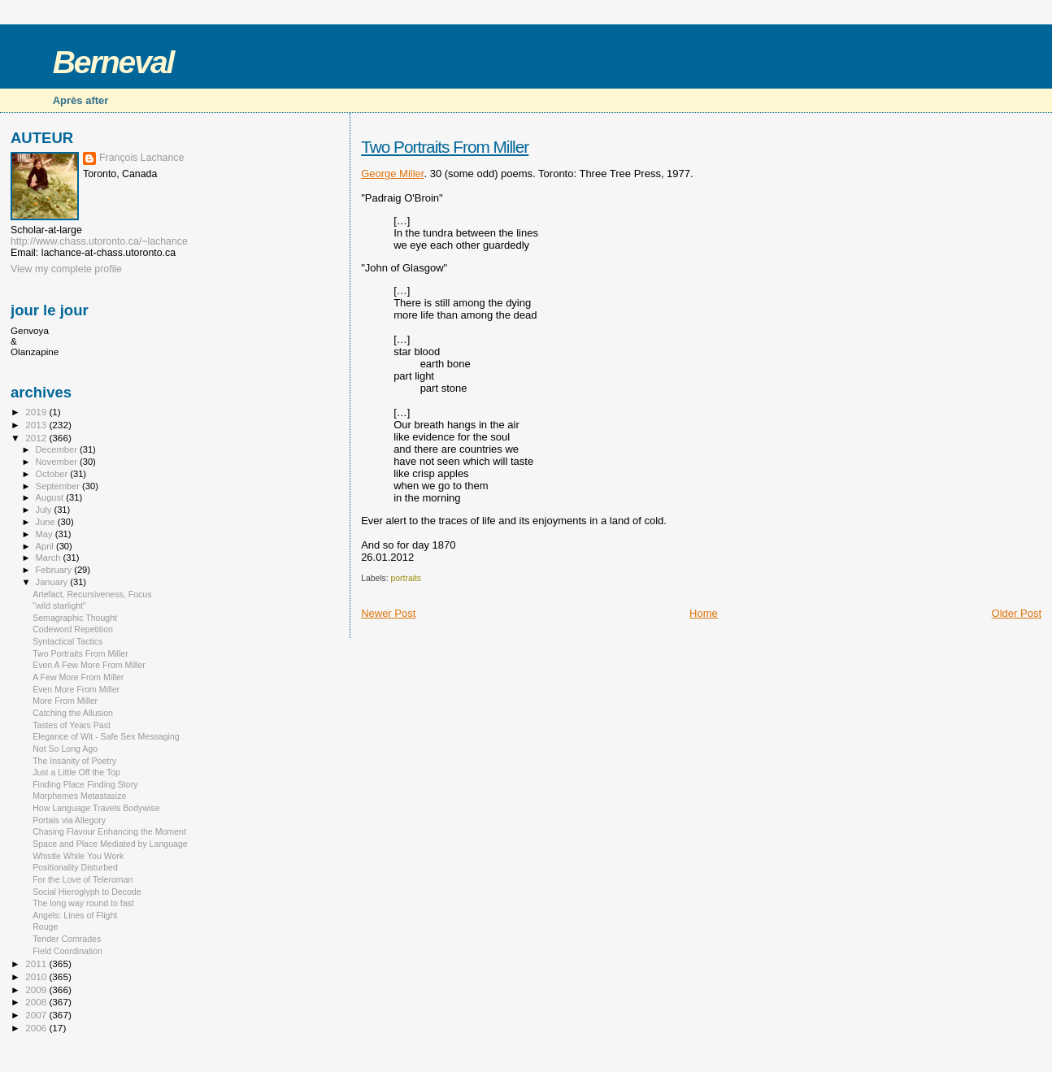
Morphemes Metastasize (79, 796)
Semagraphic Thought (75, 618)
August (51, 497)
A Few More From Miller (78, 677)
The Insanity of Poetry (74, 761)
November (58, 462)
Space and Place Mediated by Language (110, 843)
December (58, 449)
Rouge (45, 926)
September (59, 486)
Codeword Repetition (73, 629)
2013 (37, 424)
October (53, 474)
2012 (37, 437)
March (49, 557)
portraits (406, 578)
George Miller (392, 173)
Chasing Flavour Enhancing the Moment (109, 831)
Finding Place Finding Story (85, 784)
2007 (37, 1014)
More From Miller (65, 700)
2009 (37, 989)
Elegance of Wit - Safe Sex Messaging (106, 736)
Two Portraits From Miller (444, 146)
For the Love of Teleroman (83, 879)
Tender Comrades (67, 939)
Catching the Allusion (73, 713)
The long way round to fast (83, 903)
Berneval (113, 62)
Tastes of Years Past (72, 725)
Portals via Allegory (69, 820)
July (45, 509)
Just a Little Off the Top (76, 772)
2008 (37, 1001)
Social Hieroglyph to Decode (87, 891)
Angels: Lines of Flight (75, 915)
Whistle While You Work (78, 856)
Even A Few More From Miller (89, 665)
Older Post (1016, 613)
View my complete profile (66, 269)
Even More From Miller (76, 689)
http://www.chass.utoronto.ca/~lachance (99, 241)
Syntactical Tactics (67, 641)
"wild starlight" (59, 605)
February (55, 570)
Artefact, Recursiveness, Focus (92, 594)
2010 (37, 976)
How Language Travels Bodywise (96, 808)
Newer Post (388, 613)
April (46, 546)
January (53, 582)
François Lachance (141, 157)
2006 (37, 1027)
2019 (37, 411)
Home (703, 613)
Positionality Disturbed (75, 867)
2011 (37, 963)
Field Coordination (67, 951)
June (47, 522)
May (45, 534)
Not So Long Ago (65, 748)
